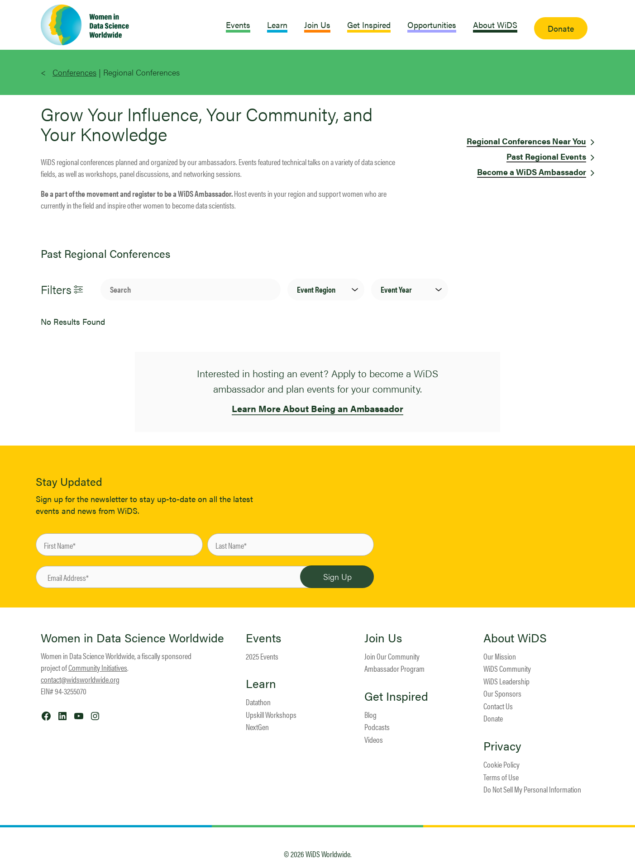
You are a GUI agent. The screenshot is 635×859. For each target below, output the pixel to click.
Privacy (502, 746)
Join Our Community (392, 656)
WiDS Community (507, 668)
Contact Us (498, 706)
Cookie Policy (501, 764)
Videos (373, 739)
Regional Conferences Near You (526, 141)
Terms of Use (501, 777)
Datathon (258, 701)
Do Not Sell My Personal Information (532, 789)
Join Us (383, 637)
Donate (493, 718)
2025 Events (262, 656)
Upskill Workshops (271, 714)
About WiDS (515, 637)
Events (263, 637)
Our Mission (499, 656)
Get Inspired (396, 696)
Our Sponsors (502, 693)
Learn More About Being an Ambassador (317, 408)
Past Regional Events (546, 156)
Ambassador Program (394, 668)
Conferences (74, 72)
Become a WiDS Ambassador (531, 171)
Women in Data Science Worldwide (132, 637)
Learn (261, 683)
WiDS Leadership (506, 681)
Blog (370, 714)
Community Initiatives (97, 667)
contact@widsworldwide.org (80, 679)
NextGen (257, 726)
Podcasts (377, 726)
